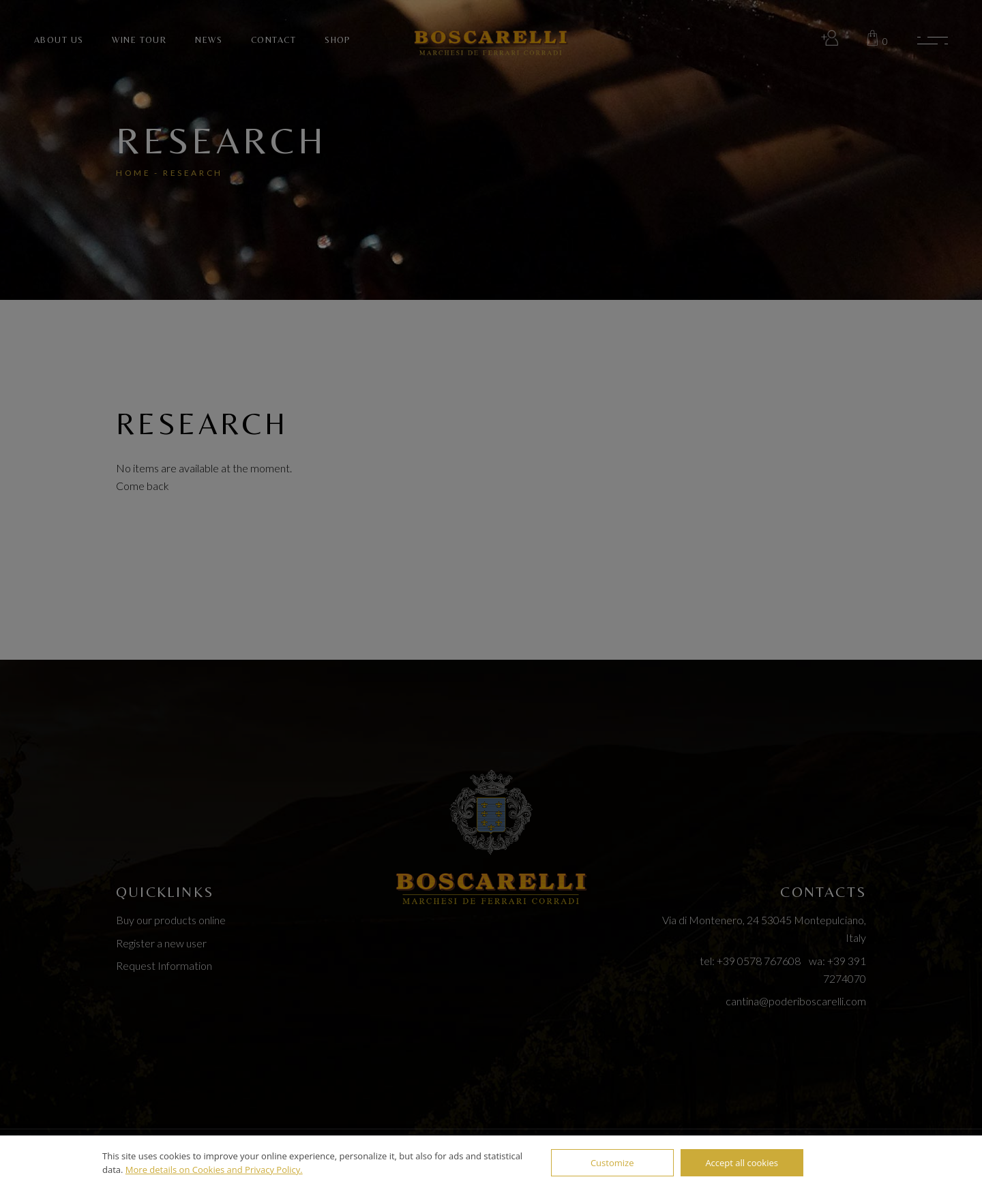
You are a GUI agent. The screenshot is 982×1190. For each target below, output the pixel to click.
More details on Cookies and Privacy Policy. (214, 1169)
